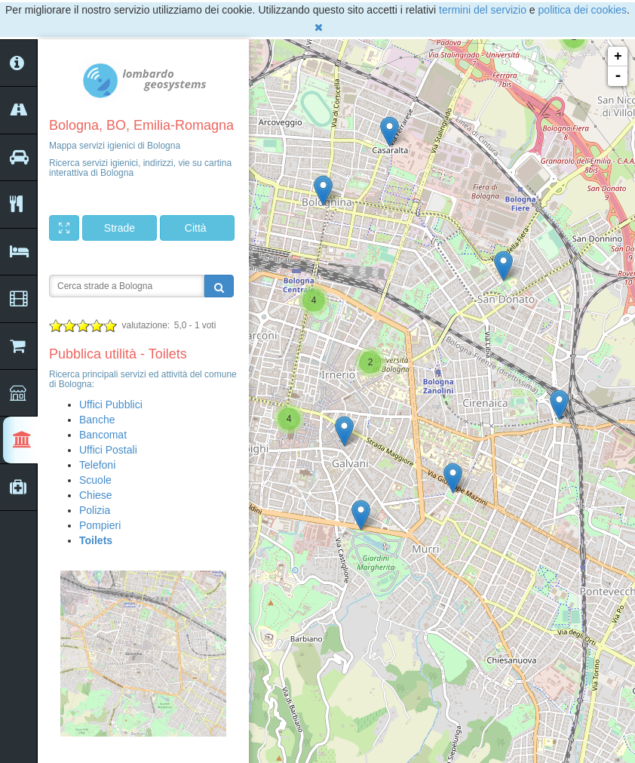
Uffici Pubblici (111, 404)
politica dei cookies (582, 10)
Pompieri (100, 525)
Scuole (95, 480)
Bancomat (103, 435)
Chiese (95, 495)
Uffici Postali (108, 450)
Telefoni (97, 465)
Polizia (94, 510)
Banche (97, 420)
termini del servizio (482, 10)
